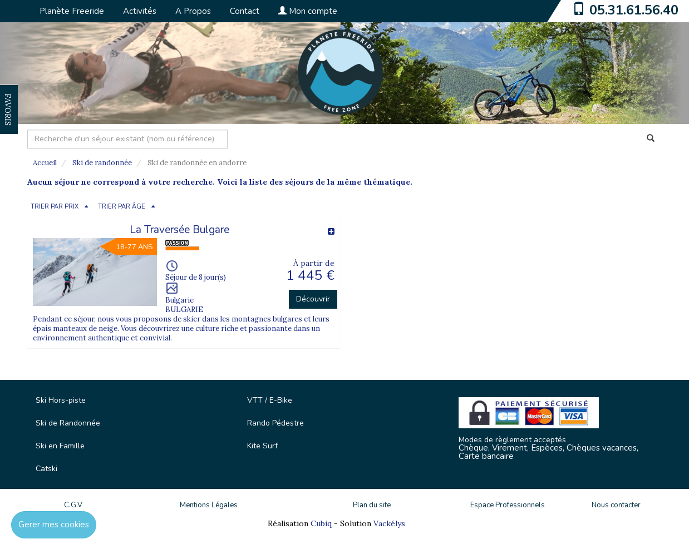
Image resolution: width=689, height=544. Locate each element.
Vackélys (389, 523)
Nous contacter (616, 505)
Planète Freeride (72, 11)
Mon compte (307, 11)
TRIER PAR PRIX (54, 206)
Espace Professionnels (507, 505)
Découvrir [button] (313, 299)
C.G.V (73, 505)
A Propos (193, 11)
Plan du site (372, 505)
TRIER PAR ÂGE (121, 206)
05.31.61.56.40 (633, 10)
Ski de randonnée (102, 162)
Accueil (45, 162)
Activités (139, 11)
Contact (244, 11)
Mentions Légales (209, 505)
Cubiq (321, 523)
